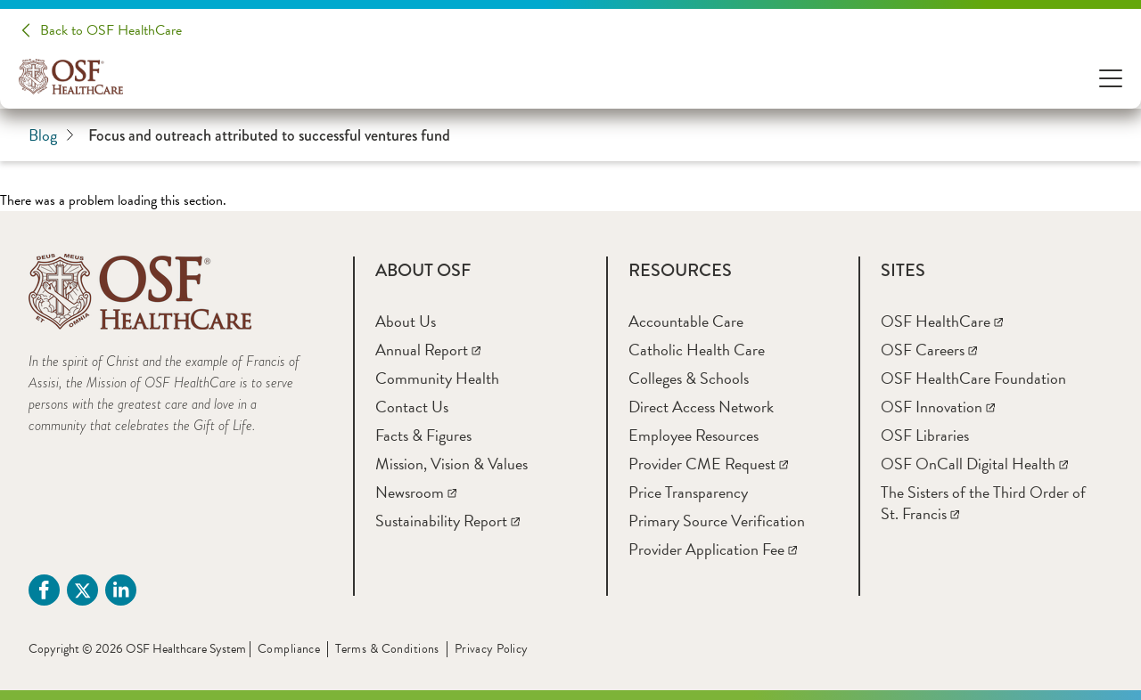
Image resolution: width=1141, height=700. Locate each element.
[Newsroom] (415, 492)
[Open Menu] (1110, 77)
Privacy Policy (492, 648)
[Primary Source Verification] (716, 521)
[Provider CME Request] (708, 464)
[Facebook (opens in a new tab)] (44, 590)
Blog (51, 135)
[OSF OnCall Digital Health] (974, 464)
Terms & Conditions (387, 648)
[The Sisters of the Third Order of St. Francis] (983, 502)
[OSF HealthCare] (942, 321)
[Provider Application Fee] (712, 549)
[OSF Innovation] (938, 407)
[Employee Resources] (693, 435)
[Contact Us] (411, 407)
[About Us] (405, 321)
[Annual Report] (427, 350)
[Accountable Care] (685, 321)
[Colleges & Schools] (688, 378)
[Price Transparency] (688, 492)
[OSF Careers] (929, 350)
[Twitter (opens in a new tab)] (82, 590)
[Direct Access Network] (701, 407)
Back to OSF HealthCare (111, 30)
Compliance (289, 648)
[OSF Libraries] (925, 435)
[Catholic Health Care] (696, 350)
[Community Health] (437, 378)
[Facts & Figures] (423, 435)
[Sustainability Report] (447, 521)
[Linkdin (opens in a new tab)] (120, 590)
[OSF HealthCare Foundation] (973, 378)
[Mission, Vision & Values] (451, 464)
